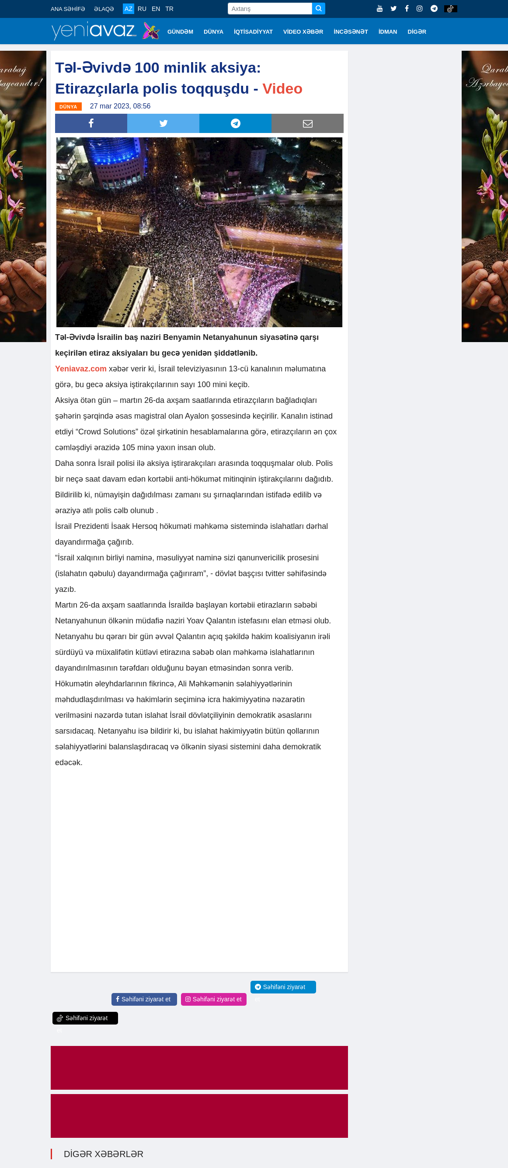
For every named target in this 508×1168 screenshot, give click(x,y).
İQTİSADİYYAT (253, 31)
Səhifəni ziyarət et (143, 999)
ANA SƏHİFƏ (68, 9)
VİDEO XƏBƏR (303, 31)
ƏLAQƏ (104, 9)
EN (156, 8)
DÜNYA (213, 31)
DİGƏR (417, 31)
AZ (128, 8)
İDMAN (388, 31)
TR (169, 8)
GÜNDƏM (180, 31)
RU (142, 8)
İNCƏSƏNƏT (351, 31)
